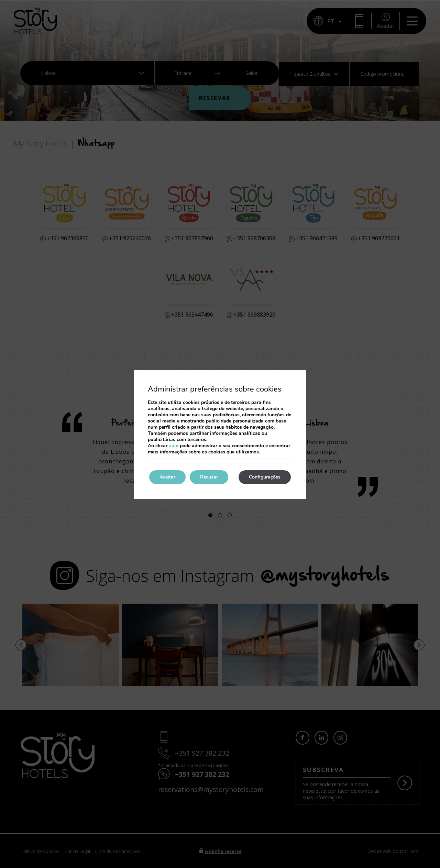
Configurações (264, 477)
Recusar (209, 477)
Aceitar (167, 477)
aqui (173, 445)
